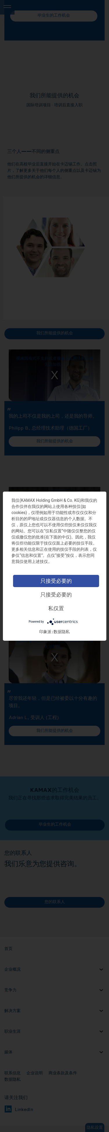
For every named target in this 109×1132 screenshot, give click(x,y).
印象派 (45, 631)
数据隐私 (61, 631)
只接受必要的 (56, 581)
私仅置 (56, 608)
